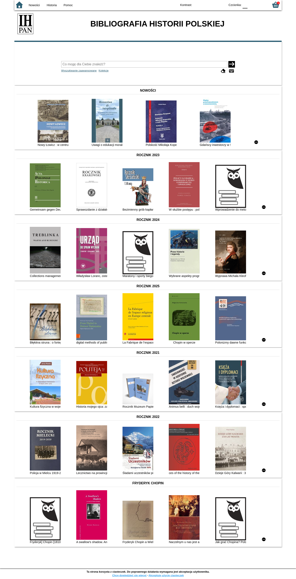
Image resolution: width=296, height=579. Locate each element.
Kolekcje (104, 70)
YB (213, 4)
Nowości (34, 5)
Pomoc (68, 5)
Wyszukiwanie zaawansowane (79, 70)
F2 (262, 4)
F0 (245, 4)
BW (205, 4)
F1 (252, 4)
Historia (52, 5)
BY (221, 4)
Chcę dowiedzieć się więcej (129, 575)
